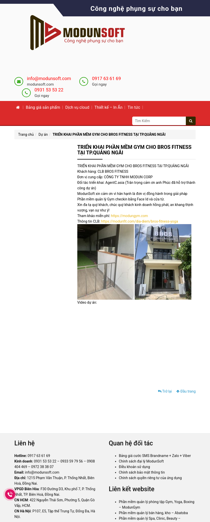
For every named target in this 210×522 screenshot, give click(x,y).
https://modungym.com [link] (129, 216)
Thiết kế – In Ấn (108, 107)
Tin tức (134, 107)
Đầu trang (186, 391)
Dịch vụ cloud (77, 107)
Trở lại (165, 391)
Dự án (43, 134)
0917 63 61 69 (106, 78)
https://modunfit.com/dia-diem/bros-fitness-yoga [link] (139, 221)
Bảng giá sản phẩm (43, 107)
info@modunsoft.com (49, 78)
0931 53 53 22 (48, 89)
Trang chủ (26, 134)
